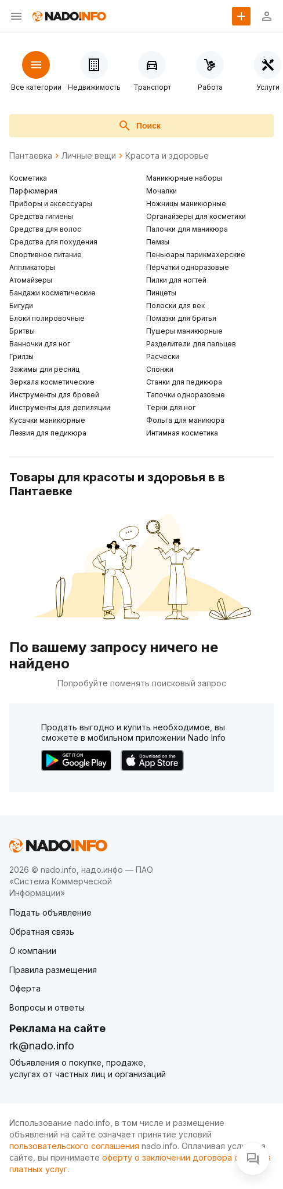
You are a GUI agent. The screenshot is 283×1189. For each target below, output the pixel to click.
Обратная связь (41, 931)
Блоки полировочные (47, 318)
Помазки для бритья (181, 318)
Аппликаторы (32, 267)
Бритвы (22, 331)
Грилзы (21, 356)
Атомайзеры (30, 280)
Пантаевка (30, 155)
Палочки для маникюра (187, 229)
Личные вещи (88, 155)
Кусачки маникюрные (47, 420)
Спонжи (159, 369)
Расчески (162, 356)
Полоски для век (175, 305)
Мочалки (161, 190)
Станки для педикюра (184, 382)
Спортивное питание (45, 254)
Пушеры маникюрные (184, 331)
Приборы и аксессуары (50, 203)
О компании (32, 951)
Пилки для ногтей (176, 280)
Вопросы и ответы (47, 1007)
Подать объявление (50, 912)
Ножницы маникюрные (186, 203)
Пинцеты (161, 292)
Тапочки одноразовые (185, 394)
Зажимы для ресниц (44, 369)
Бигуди (21, 305)
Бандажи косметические (52, 292)
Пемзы (157, 241)
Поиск (139, 126)
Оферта (25, 988)
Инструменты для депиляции (59, 407)
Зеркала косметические (52, 382)
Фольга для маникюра (185, 420)
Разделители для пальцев (191, 343)
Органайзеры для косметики (196, 216)
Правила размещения (53, 970)
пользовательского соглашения (74, 1146)
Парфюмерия (33, 190)
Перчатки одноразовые (187, 267)
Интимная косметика (182, 433)
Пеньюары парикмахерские (195, 254)
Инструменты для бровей (54, 394)
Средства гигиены (41, 216)
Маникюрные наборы (184, 178)
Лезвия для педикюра (47, 433)
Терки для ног (170, 407)
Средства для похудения (53, 241)
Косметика (28, 178)
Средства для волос (45, 229)
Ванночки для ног (39, 343)
